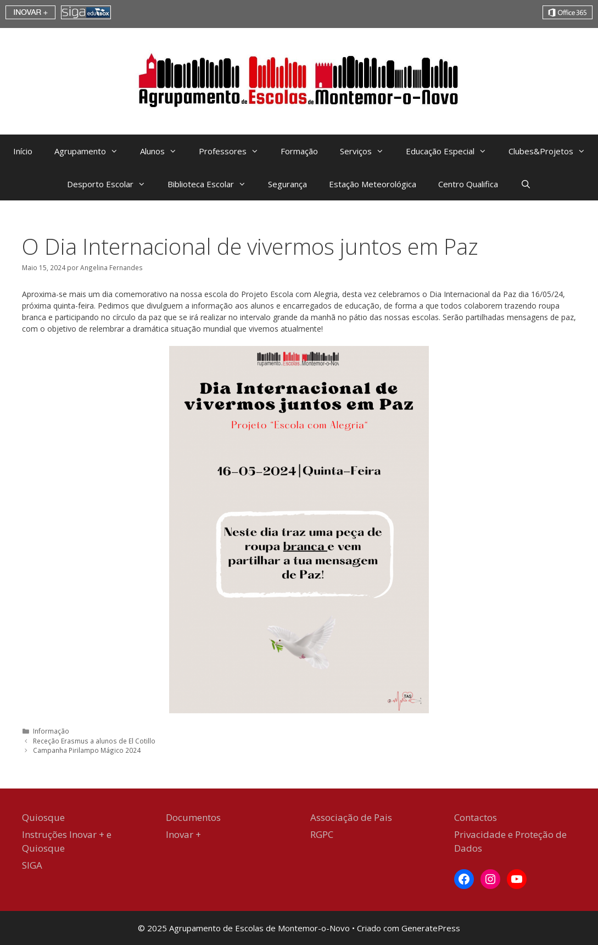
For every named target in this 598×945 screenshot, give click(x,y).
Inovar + (183, 834)
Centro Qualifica (468, 183)
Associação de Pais (351, 817)
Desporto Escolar (112, 183)
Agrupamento (91, 151)
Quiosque (43, 817)
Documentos (193, 817)
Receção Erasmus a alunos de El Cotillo (94, 740)
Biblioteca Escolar (212, 183)
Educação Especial (452, 151)
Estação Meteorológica (372, 183)
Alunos (164, 151)
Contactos (475, 817)
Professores (234, 151)
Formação (299, 151)
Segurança (287, 183)
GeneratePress (430, 927)
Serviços (367, 151)
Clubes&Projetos (552, 151)
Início (22, 151)
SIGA (32, 865)
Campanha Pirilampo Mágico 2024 (87, 750)
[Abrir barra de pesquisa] (525, 183)
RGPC (321, 834)
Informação (51, 730)
